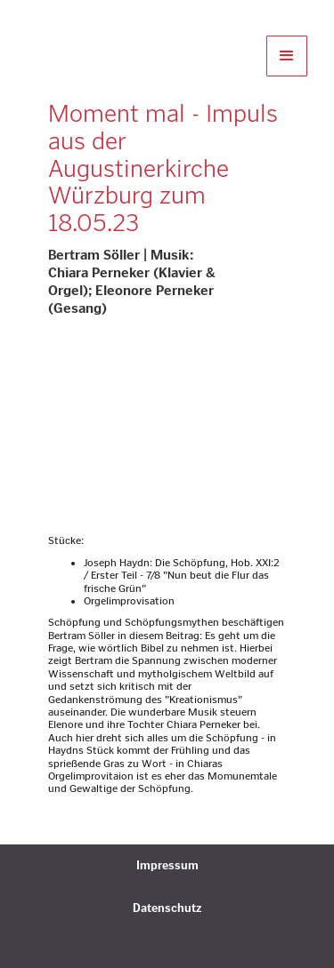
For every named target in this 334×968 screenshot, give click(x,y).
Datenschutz (167, 908)
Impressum (167, 865)
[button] (286, 56)
